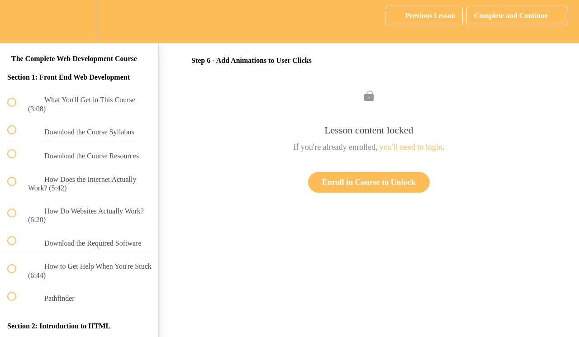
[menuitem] (79, 21)
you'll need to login (411, 147)
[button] (16, 21)
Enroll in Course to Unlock (369, 182)
